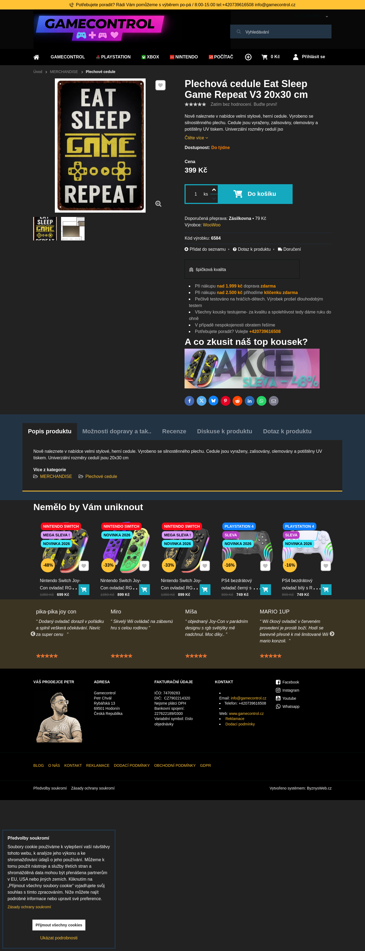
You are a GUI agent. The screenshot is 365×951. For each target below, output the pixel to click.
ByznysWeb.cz (319, 788)
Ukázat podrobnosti (59, 938)
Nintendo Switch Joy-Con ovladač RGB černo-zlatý (183, 578)
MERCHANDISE (56, 476)
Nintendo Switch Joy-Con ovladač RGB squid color (122, 578)
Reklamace (234, 718)
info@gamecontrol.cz (248, 698)
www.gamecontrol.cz (246, 713)
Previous (33, 634)
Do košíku (262, 193)
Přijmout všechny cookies (59, 925)
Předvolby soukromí (50, 788)
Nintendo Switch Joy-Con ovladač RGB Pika (62, 578)
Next (332, 634)
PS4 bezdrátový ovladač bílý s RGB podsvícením (303, 578)
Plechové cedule (101, 476)
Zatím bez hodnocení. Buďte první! (243, 104)
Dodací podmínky (240, 724)
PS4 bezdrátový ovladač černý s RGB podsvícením (243, 578)
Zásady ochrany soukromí (93, 788)
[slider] (195, 104)
